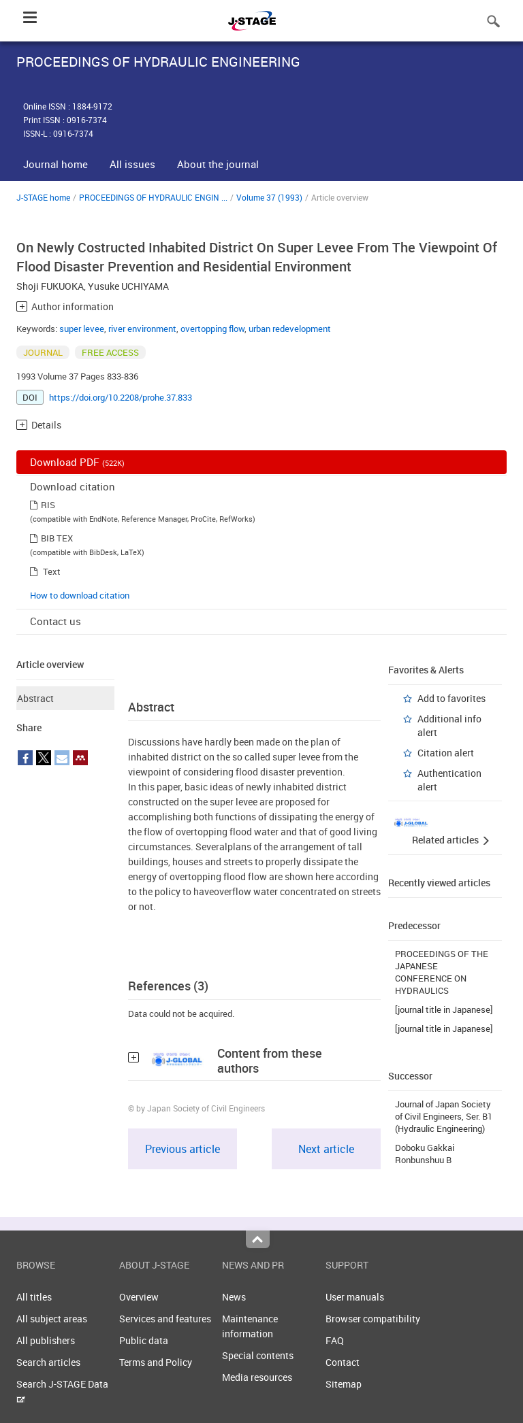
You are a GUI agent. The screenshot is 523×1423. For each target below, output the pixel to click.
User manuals (355, 1296)
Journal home (55, 164)
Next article (326, 1148)
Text (52, 571)
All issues (132, 164)
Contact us (55, 621)
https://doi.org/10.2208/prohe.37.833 (120, 397)
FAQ (335, 1340)
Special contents (258, 1355)
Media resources (257, 1377)
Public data (143, 1340)
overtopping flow (212, 328)
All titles (34, 1296)
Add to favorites (451, 698)
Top (258, 1239)
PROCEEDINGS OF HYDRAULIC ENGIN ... (153, 197)
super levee (81, 328)
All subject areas (51, 1318)
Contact (343, 1362)
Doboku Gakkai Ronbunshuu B (424, 1153)
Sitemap (344, 1383)
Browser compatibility (373, 1318)
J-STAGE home (43, 197)
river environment (142, 328)
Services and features (165, 1318)
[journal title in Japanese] (444, 1009)
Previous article (182, 1148)
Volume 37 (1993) (269, 197)
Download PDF (77, 462)
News (234, 1296)
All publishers (45, 1340)
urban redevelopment (290, 328)
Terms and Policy (155, 1362)
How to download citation (79, 595)
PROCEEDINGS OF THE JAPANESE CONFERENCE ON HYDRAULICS (441, 972)
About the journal (218, 164)
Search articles (48, 1362)
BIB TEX (57, 538)
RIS (48, 505)
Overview (139, 1296)
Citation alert (445, 752)
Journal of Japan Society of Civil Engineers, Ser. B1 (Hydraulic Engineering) (443, 1116)
